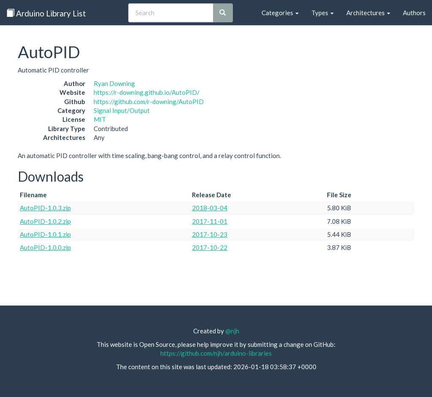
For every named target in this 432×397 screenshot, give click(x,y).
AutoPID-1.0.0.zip (45, 247)
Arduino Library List (46, 13)
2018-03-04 (209, 208)
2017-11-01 (209, 221)
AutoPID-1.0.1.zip (45, 234)
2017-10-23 (209, 234)
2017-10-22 (209, 247)
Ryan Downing (114, 83)
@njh (232, 331)
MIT (100, 119)
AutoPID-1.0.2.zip (45, 221)
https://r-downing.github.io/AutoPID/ (147, 92)
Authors (414, 12)
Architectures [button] (368, 12)
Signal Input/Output (122, 110)
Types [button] (322, 12)
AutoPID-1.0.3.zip (45, 208)
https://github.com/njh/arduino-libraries (216, 353)
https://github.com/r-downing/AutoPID (149, 101)
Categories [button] (280, 12)
